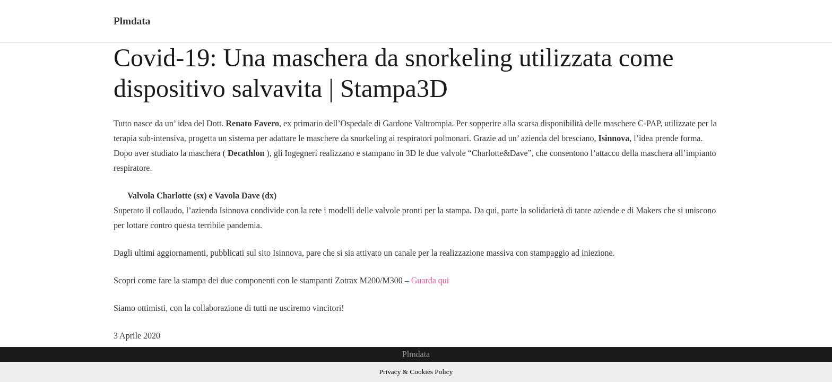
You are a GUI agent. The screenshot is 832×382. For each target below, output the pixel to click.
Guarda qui (430, 280)
